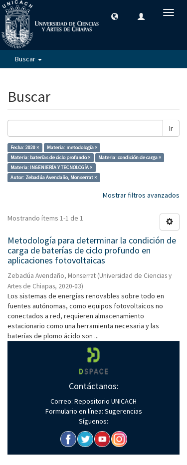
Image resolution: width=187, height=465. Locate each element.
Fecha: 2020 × (24, 147)
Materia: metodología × (72, 147)
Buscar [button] (28, 58)
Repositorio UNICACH (105, 401)
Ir (171, 128)
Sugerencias (122, 411)
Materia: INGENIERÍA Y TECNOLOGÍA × (51, 167)
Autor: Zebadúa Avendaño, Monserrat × (53, 177)
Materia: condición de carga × (129, 157)
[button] (115, 15)
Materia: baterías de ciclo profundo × (50, 157)
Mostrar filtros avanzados (141, 195)
